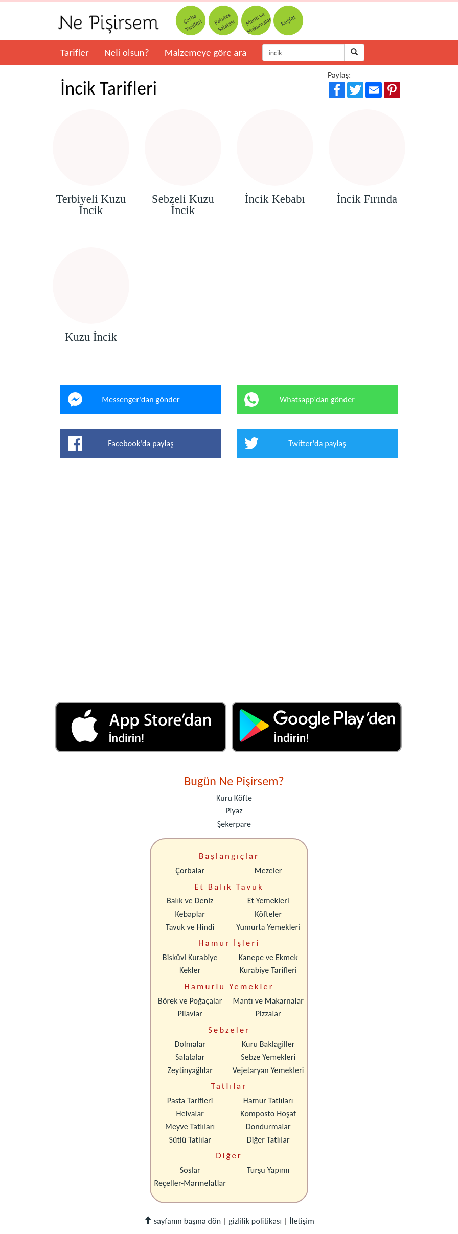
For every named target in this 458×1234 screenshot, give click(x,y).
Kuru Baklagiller (268, 1044)
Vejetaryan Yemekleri (268, 1070)
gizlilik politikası (255, 1221)
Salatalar (189, 1057)
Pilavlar (190, 1013)
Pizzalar (268, 1013)
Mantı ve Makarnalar (268, 1001)
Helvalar (190, 1114)
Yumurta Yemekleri (268, 927)
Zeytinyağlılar (190, 1070)
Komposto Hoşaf (268, 1114)
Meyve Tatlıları (190, 1126)
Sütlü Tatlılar (190, 1140)
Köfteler (268, 914)
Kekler (189, 970)
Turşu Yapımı (268, 1170)
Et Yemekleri (268, 900)
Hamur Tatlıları (268, 1100)
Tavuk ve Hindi (190, 927)
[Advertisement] (229, 583)
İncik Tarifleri (108, 88)
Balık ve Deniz (190, 900)
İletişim (301, 1221)
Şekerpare (234, 824)
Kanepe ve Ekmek (268, 957)
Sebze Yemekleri (268, 1057)
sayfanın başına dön (182, 1221)
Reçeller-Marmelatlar (190, 1183)
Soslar (190, 1170)
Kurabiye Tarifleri (268, 970)
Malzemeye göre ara (206, 52)
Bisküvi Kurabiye (190, 957)
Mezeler (268, 870)
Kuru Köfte (234, 798)
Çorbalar (189, 870)
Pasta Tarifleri (190, 1100)
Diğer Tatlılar (268, 1140)
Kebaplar (190, 914)
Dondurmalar (268, 1126)
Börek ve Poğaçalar (190, 1001)
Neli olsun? (126, 52)
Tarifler (74, 52)
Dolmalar (189, 1044)
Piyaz (234, 811)
